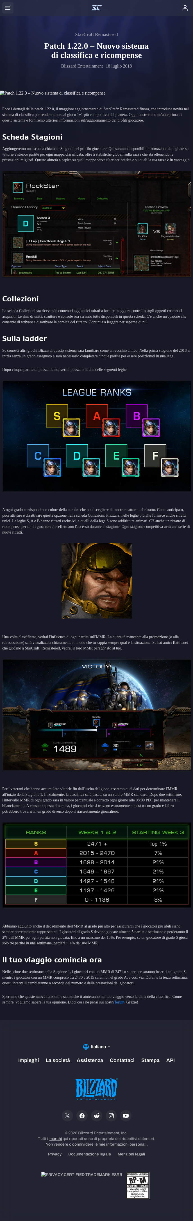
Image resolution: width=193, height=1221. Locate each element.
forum (119, 1002)
